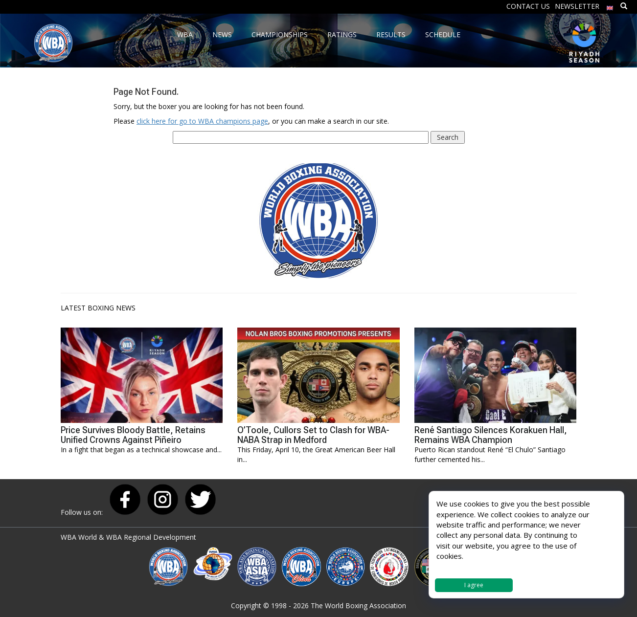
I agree (473, 585)
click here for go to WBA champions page (202, 121)
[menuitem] (610, 5)
